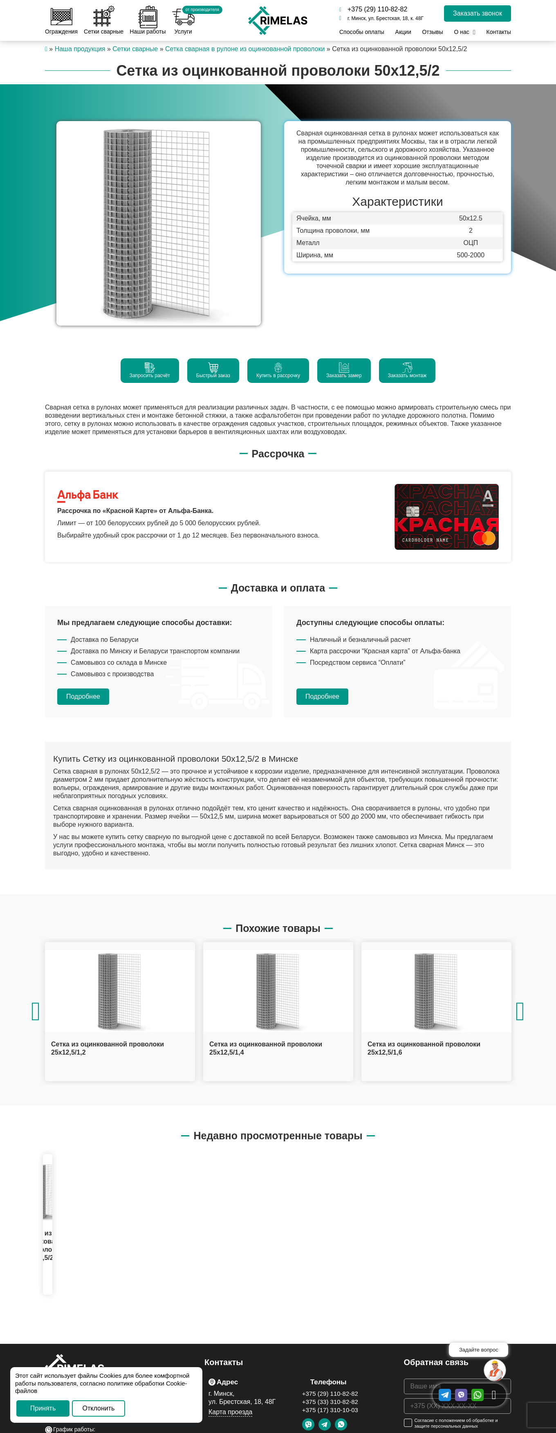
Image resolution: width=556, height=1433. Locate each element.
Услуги (183, 20)
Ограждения (61, 20)
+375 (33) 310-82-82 (330, 1401)
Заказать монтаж (407, 370)
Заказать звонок (477, 13)
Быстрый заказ (213, 370)
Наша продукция (80, 48)
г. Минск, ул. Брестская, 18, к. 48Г (381, 18)
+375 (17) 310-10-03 (330, 1409)
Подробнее (83, 696)
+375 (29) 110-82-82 (373, 9)
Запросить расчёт (150, 370)
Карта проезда (230, 1411)
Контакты (498, 32)
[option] (158, 223)
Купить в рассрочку (278, 370)
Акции (403, 32)
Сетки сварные (103, 20)
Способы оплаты (361, 32)
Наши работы (148, 20)
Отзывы (432, 32)
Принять (43, 1408)
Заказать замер (344, 370)
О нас (461, 32)
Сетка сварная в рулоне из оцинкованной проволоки (245, 48)
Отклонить (99, 1408)
